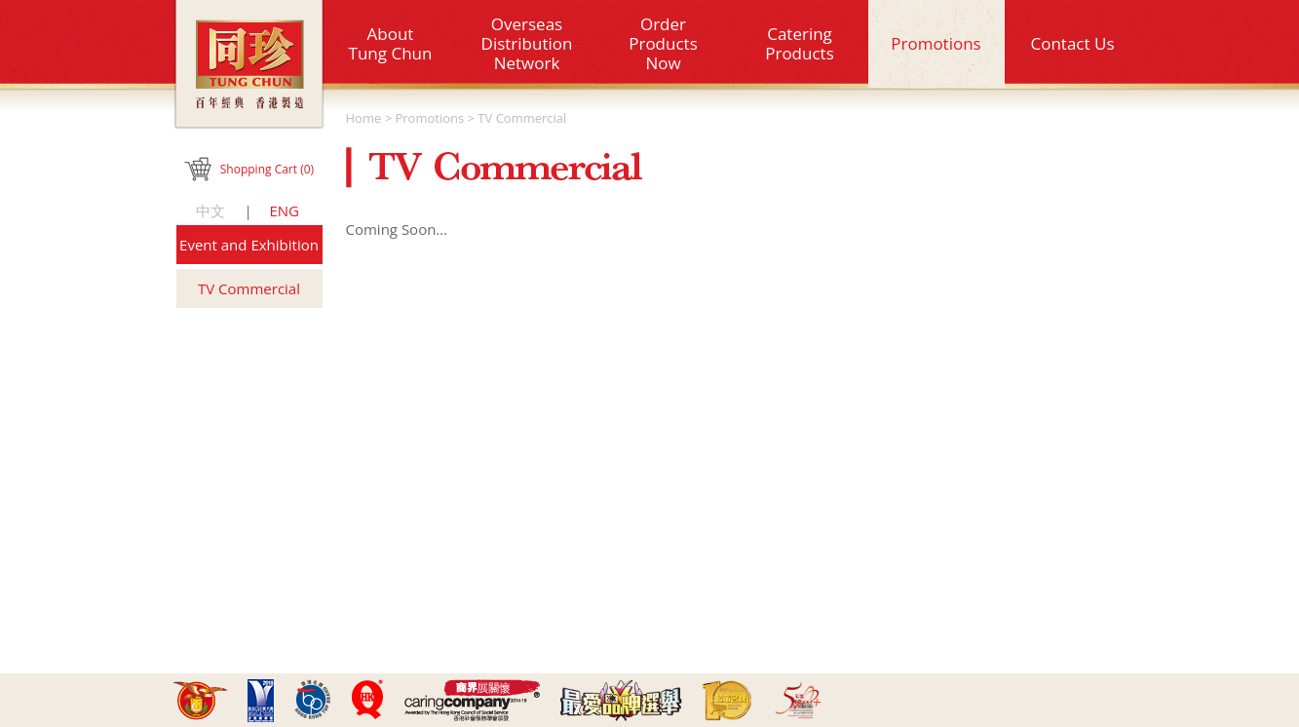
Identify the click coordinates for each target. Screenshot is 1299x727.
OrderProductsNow (663, 43)
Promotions (935, 43)
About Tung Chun (391, 43)
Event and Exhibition (249, 244)
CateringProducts (799, 43)
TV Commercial (249, 288)
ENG (284, 210)
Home (364, 118)
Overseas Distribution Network (527, 43)
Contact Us (1073, 43)
